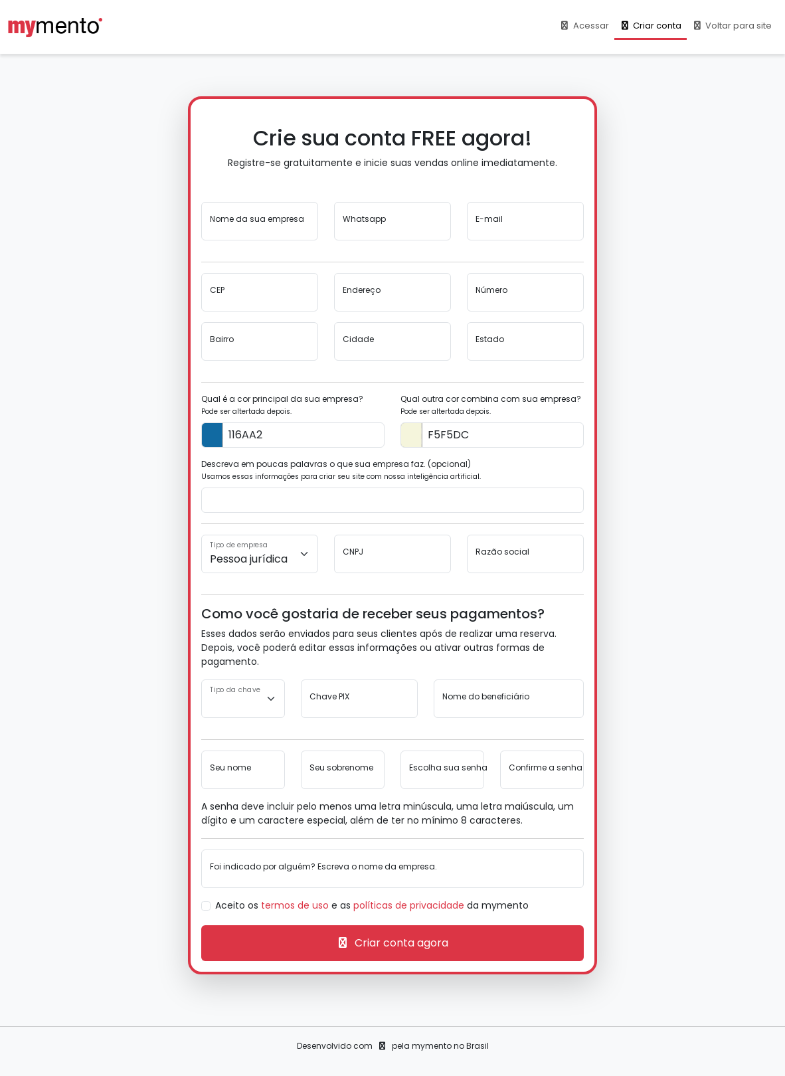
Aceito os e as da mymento (372, 905)
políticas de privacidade (408, 905)
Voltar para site (732, 25)
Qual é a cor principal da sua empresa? (282, 404)
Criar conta (650, 25)
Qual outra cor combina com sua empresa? (490, 404)
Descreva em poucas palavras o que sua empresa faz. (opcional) (341, 470)
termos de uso (295, 905)
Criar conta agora (392, 942)
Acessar (583, 25)
